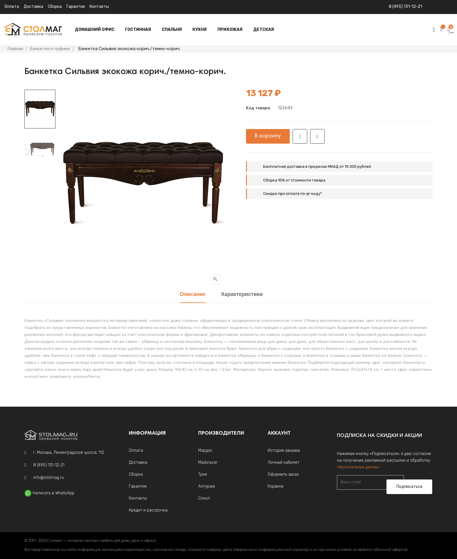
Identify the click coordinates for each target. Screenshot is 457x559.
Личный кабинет (283, 462)
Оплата (11, 6)
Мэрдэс (205, 450)
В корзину (268, 136)
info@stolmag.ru (48, 477)
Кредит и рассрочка (148, 510)
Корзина (275, 486)
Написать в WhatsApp (53, 493)
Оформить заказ (283, 474)
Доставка (33, 6)
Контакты (99, 6)
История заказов (284, 450)
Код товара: (258, 108)
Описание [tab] (192, 294)
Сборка (55, 6)
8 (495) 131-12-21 (405, 6)
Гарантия (75, 6)
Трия (202, 474)
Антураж (206, 486)
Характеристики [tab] (242, 294)
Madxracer (208, 462)
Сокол (204, 498)
